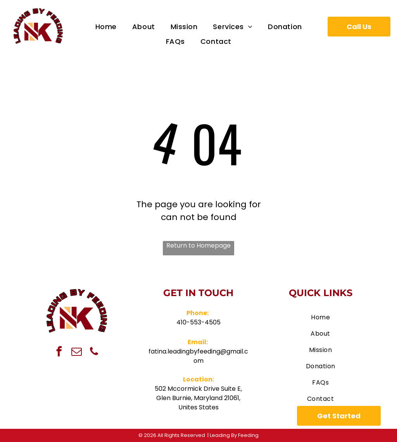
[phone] (94, 352)
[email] (76, 352)
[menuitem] (106, 26)
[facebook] (59, 352)
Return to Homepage (198, 245)
